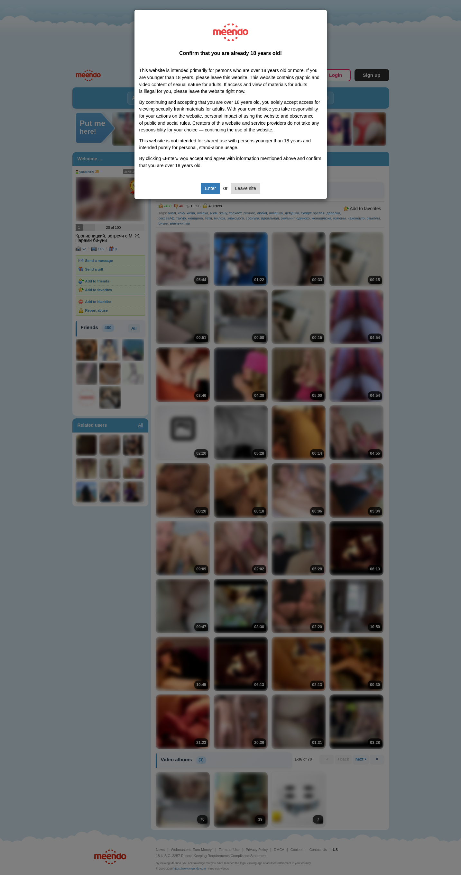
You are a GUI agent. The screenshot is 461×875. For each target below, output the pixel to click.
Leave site (245, 188)
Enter (210, 188)
